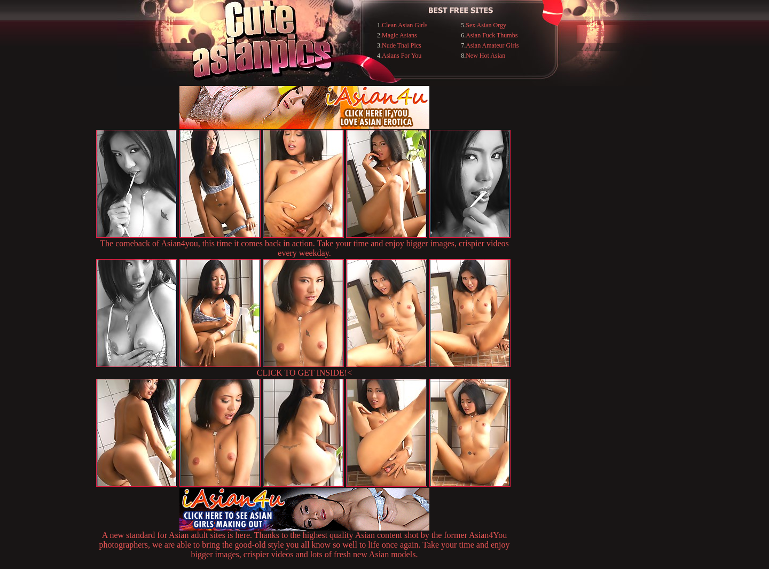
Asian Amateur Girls (492, 45)
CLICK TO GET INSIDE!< (304, 372)
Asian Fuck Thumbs (491, 35)
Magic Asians (399, 35)
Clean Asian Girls (404, 25)
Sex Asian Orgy (486, 25)
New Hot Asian (485, 55)
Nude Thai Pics (401, 45)
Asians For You (401, 55)
